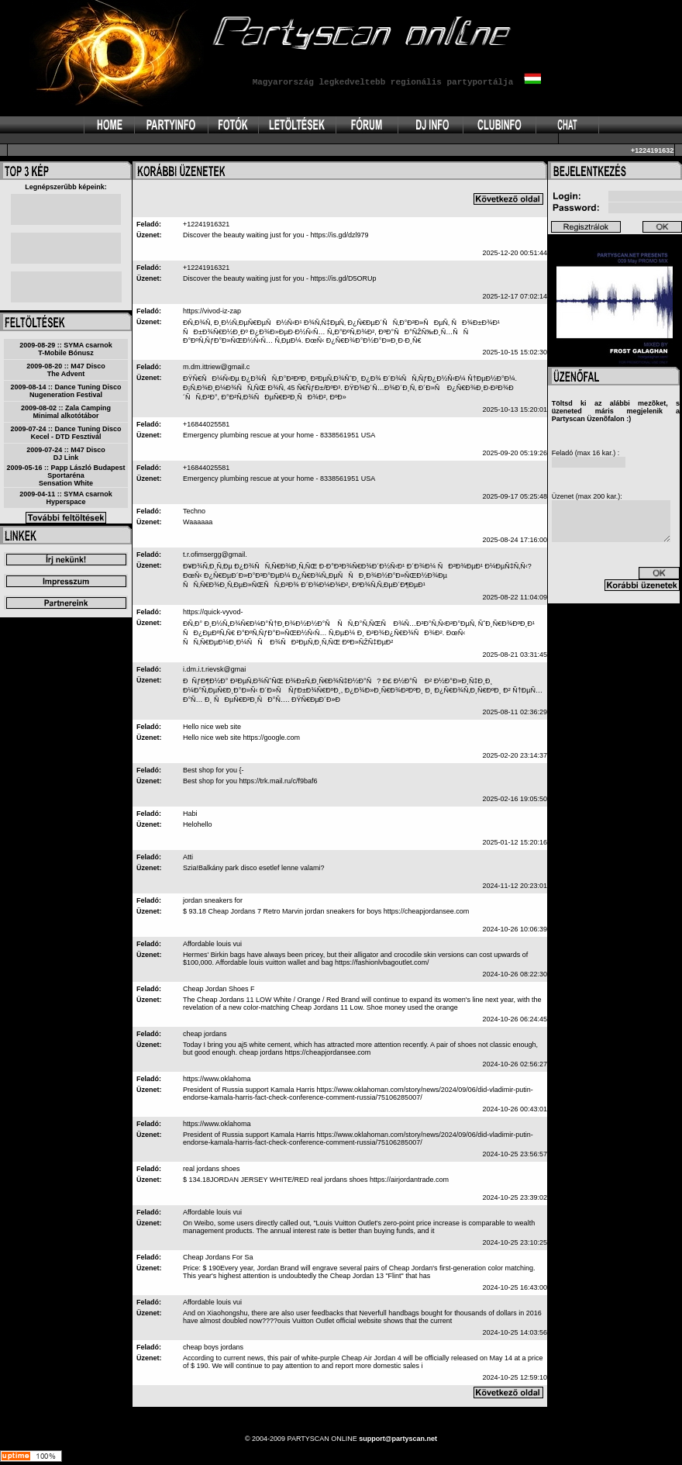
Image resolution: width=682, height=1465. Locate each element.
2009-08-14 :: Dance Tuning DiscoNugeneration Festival (66, 391)
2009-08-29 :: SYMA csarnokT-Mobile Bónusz (65, 349)
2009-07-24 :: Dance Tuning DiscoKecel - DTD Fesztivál (66, 433)
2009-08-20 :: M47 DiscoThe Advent (65, 370)
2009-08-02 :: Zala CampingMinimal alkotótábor (66, 412)
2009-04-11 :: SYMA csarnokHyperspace (65, 498)
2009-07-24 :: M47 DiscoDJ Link (65, 453)
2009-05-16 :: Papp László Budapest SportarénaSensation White (65, 475)
